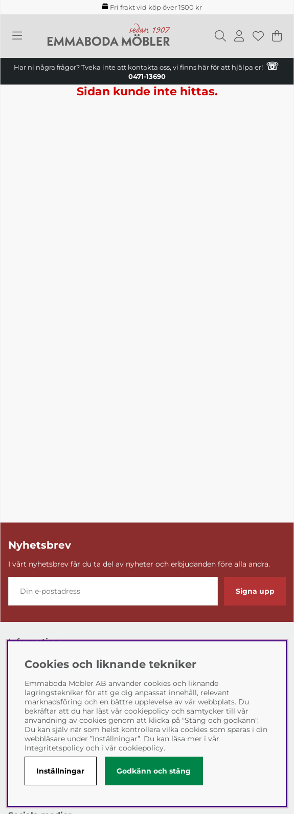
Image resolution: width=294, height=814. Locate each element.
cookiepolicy (141, 748)
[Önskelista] (258, 36)
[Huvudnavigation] (17, 36)
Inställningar (60, 771)
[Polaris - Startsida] (109, 36)
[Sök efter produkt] (220, 36)
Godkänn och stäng (154, 771)
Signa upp (255, 591)
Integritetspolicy (54, 748)
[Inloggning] (239, 36)
